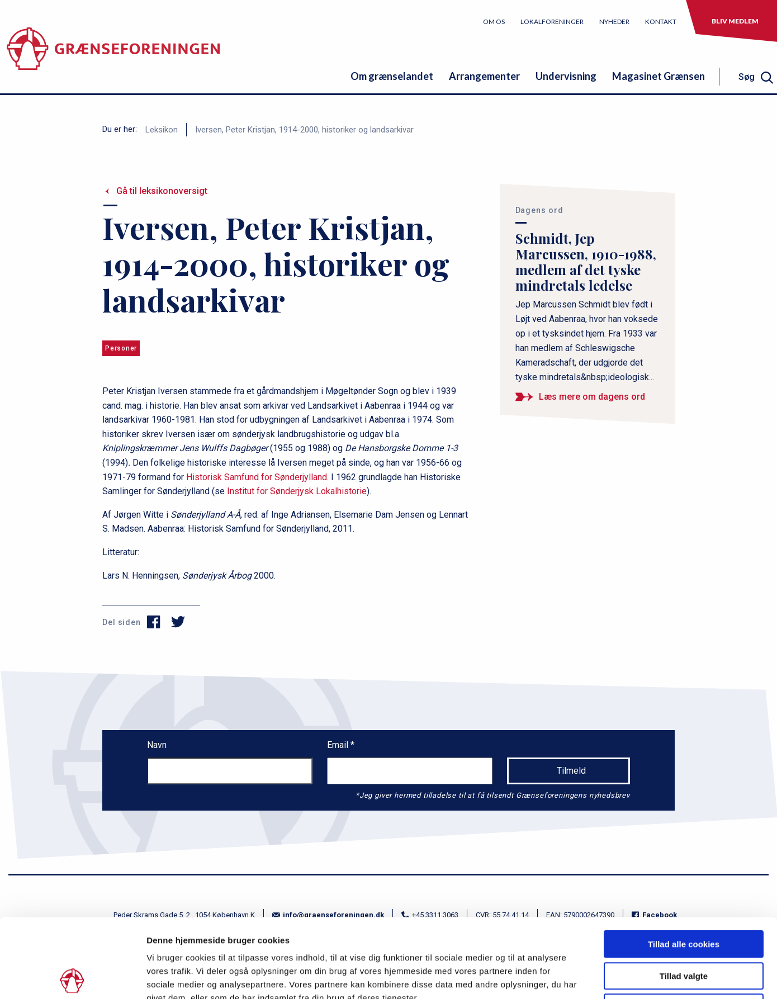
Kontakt (660, 21)
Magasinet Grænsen (658, 76)
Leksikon (161, 130)
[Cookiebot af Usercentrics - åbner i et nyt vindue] (72, 977)
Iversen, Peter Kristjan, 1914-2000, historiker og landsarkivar (304, 130)
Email (338, 745)
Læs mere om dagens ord (592, 396)
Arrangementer (484, 76)
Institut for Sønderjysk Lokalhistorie (297, 491)
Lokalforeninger (552, 21)
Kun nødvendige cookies (683, 928)
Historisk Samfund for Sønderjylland (256, 477)
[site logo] (113, 53)
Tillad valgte (684, 897)
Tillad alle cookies (683, 865)
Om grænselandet (391, 76)
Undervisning (566, 76)
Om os (494, 21)
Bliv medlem (735, 21)
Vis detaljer (581, 977)
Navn (157, 745)
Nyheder (614, 21)
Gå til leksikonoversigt (161, 191)
